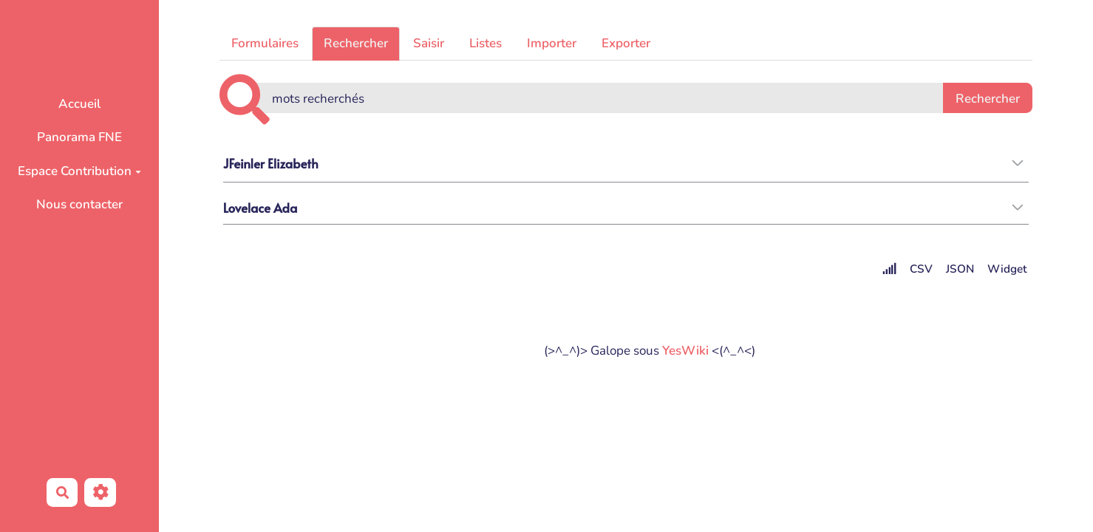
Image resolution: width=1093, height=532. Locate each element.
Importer (551, 43)
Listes (485, 43)
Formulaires (265, 43)
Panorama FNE (79, 137)
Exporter (626, 43)
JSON (960, 269)
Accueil (79, 103)
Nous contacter (79, 204)
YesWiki (685, 350)
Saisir (428, 43)
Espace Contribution (79, 171)
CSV (921, 269)
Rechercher (356, 43)
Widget (1007, 269)
